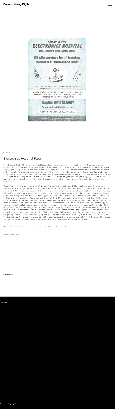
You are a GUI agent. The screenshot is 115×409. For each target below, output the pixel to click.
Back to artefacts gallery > (12, 234)
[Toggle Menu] (110, 5)
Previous (9, 274)
